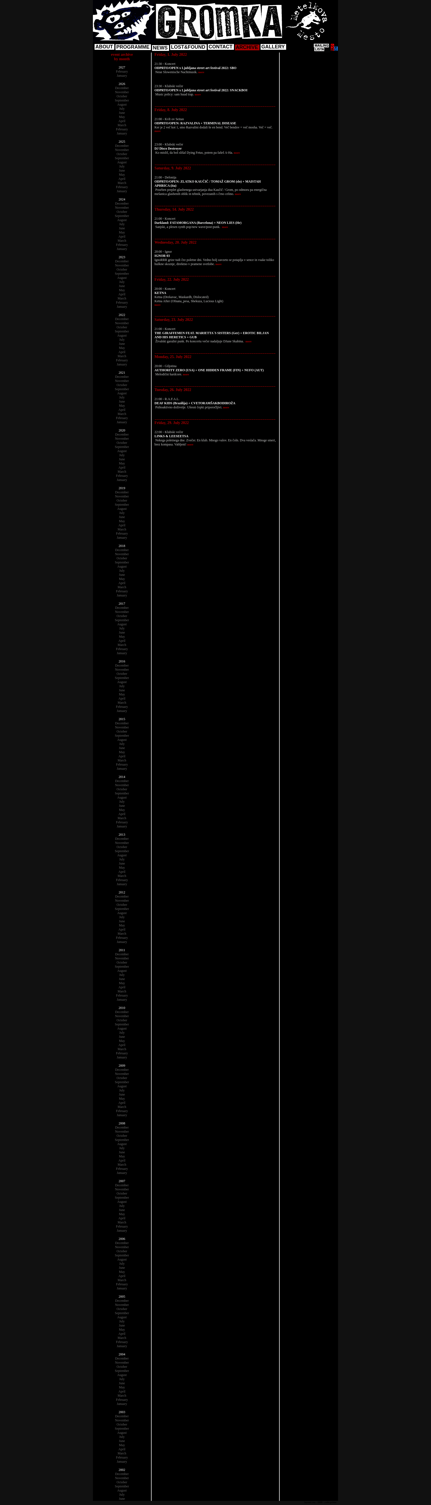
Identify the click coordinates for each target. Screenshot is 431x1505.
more (201, 72)
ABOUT (104, 46)
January (122, 76)
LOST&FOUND (188, 47)
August (122, 104)
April (121, 121)
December (122, 88)
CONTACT (221, 46)
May (122, 117)
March (122, 125)
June (122, 113)
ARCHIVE (247, 47)
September (122, 100)
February (122, 71)
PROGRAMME (133, 47)
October (122, 96)
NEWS (160, 48)
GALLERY (273, 46)
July (122, 109)
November (122, 92)
